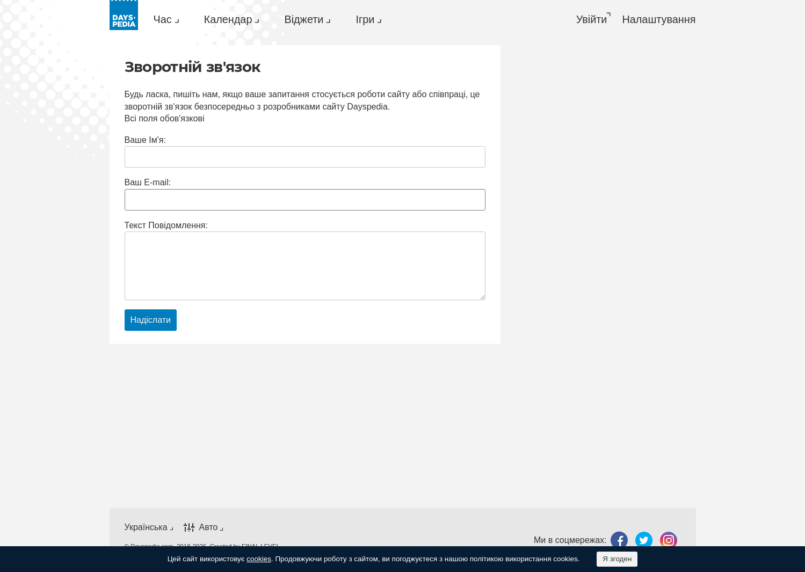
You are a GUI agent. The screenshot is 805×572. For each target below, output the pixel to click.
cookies (258, 559)
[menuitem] (164, 19)
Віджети (303, 19)
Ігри (365, 19)
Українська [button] (146, 527)
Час (163, 19)
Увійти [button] (591, 19)
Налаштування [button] (658, 19)
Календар (228, 19)
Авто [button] (208, 527)
